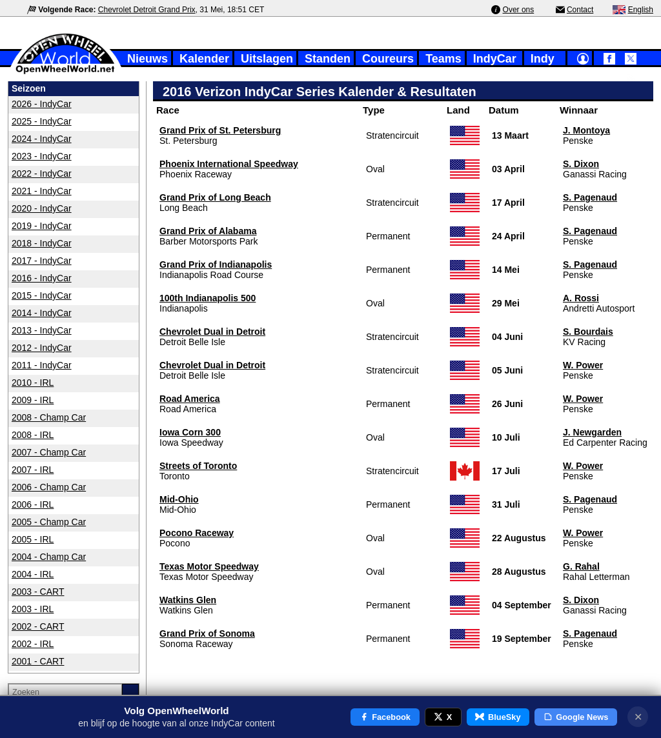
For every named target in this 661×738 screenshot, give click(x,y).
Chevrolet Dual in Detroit (212, 331)
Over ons (518, 9)
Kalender (204, 58)
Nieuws (147, 58)
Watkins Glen (187, 600)
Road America (189, 399)
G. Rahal (581, 566)
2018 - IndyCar (42, 243)
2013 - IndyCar (42, 330)
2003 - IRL (33, 609)
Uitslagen (267, 58)
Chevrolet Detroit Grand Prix (147, 9)
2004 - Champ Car (49, 557)
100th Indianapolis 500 (207, 298)
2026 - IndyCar (42, 104)
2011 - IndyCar (42, 365)
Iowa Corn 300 (190, 432)
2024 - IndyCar (42, 139)
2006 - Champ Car (49, 487)
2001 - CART (38, 661)
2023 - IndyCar (42, 156)
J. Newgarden (592, 432)
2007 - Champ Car (49, 452)
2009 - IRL (33, 400)
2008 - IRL (33, 435)
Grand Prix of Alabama (207, 231)
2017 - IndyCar (42, 260)
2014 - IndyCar (42, 313)
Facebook (385, 717)
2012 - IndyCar (42, 348)
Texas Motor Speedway (209, 566)
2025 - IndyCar (42, 121)
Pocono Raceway (196, 533)
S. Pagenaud (590, 197)
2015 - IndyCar (42, 295)
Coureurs (388, 58)
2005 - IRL (33, 539)
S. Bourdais (588, 331)
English (640, 9)
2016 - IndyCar (42, 278)
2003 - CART (38, 591)
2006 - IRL (33, 504)
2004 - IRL (33, 574)
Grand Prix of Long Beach (215, 197)
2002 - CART (38, 626)
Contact (580, 9)
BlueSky (497, 717)
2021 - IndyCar (42, 191)
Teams (443, 58)
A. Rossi (581, 298)
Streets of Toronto (198, 466)
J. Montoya (586, 130)
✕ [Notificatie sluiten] (638, 717)
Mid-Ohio (179, 499)
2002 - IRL (33, 644)
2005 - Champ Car (49, 522)
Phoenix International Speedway (228, 164)
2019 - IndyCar (42, 226)
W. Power (583, 365)
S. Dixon (581, 164)
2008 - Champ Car (49, 417)
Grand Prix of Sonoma (207, 633)
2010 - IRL (33, 382)
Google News (576, 717)
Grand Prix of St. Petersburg (220, 130)
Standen (328, 58)
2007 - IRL (33, 469)
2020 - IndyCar (42, 208)
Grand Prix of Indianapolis (215, 264)
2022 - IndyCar (42, 173)
